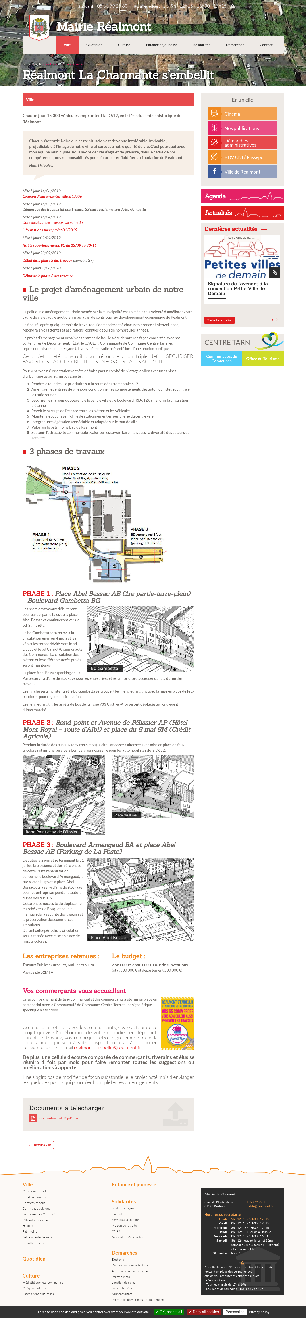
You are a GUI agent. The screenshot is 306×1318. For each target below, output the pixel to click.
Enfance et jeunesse (162, 44)
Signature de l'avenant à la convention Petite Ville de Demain (242, 269)
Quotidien (94, 44)
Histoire (28, 1225)
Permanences (121, 1277)
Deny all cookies (204, 1312)
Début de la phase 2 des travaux (48, 260)
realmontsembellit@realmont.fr (107, 1047)
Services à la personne (126, 1219)
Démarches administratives (130, 1265)
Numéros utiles (122, 1294)
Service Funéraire (123, 1288)
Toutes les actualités (219, 320)
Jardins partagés (123, 1208)
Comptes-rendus (34, 1203)
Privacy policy (259, 1312)
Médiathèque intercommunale (43, 1282)
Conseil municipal (34, 1191)
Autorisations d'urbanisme (130, 1271)
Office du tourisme (35, 1220)
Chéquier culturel (34, 1288)
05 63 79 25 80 (112, 5)
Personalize (235, 1312)
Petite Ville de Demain (37, 1237)
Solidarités (201, 44)
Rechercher (279, 6)
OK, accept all (169, 1312)
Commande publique (36, 1208)
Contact (266, 44)
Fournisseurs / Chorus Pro (40, 1214)
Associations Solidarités (127, 1237)
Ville (67, 44)
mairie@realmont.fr (259, 1206)
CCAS (116, 1231)
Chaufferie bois (33, 1243)
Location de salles (123, 1282)
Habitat (117, 1214)
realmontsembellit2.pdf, (55, 1118)
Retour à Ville (39, 1145)
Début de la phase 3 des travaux (48, 276)
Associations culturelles (38, 1294)
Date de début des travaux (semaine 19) (54, 222)
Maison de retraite (124, 1225)
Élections (118, 1259)
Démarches (235, 44)
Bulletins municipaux (36, 1197)
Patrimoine (30, 1231)
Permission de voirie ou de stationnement (139, 1299)
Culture (124, 44)
